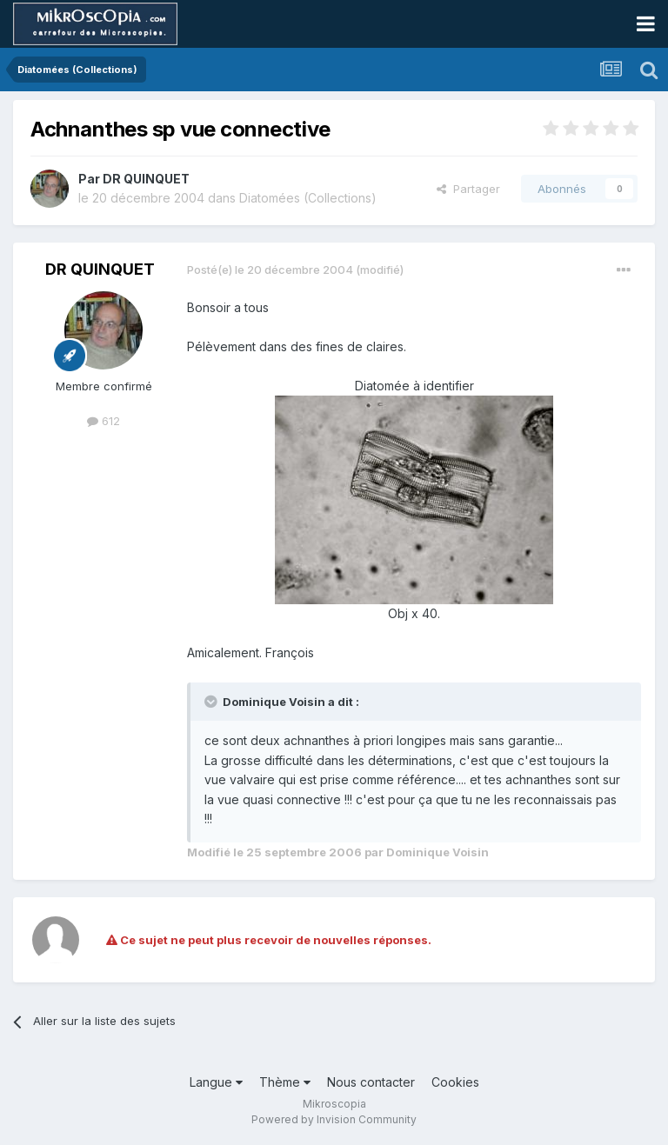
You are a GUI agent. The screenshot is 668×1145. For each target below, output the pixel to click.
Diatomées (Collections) (308, 197)
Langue (216, 1082)
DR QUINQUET (146, 178)
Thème (285, 1082)
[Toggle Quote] (212, 702)
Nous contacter (371, 1082)
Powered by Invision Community (334, 1119)
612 (103, 421)
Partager (468, 189)
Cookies (455, 1082)
